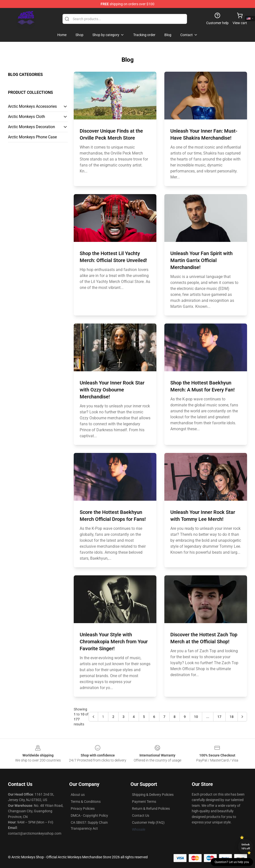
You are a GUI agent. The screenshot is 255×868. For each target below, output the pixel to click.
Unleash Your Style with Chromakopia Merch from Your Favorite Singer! (114, 641)
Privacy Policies (83, 809)
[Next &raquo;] (242, 716)
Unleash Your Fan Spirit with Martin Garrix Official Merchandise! (201, 260)
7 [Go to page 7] (164, 717)
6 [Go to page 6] (154, 717)
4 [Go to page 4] (134, 717)
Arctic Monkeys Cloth (26, 116)
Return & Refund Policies (151, 809)
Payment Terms (144, 802)
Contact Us (140, 815)
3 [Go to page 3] (124, 717)
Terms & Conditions (86, 802)
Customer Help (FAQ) (148, 822)
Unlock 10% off (245, 846)
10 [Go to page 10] (196, 717)
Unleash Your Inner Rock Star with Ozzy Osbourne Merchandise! (112, 390)
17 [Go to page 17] (219, 717)
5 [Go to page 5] (144, 717)
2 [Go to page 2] (113, 717)
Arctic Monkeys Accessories (32, 106)
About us (78, 795)
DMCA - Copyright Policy (89, 815)
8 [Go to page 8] (175, 717)
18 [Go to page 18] (232, 717)
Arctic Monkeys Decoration (31, 126)
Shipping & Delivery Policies (153, 795)
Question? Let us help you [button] (232, 862)
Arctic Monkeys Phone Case (32, 137)
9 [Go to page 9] (185, 717)
